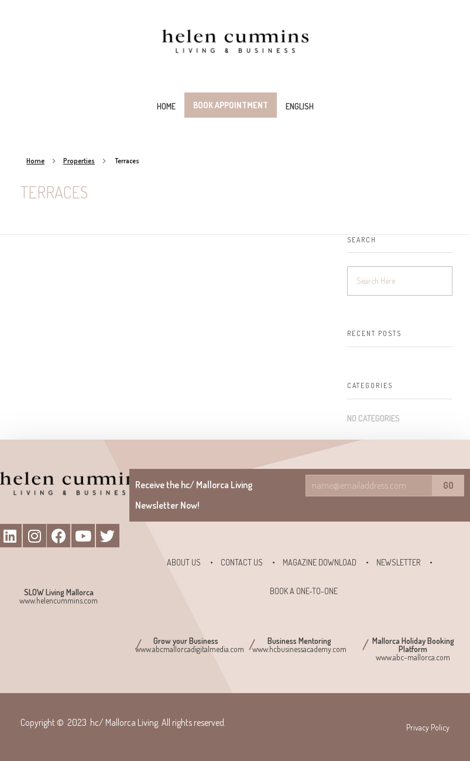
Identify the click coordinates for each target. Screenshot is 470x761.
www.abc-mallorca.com (413, 657)
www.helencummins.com (58, 600)
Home (35, 160)
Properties (79, 160)
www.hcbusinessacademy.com (299, 649)
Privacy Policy (428, 727)
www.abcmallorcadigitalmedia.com (189, 649)
